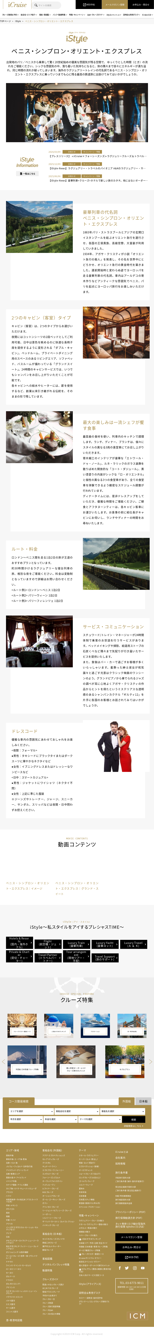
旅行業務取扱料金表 (123, 1203)
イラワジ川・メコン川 (14, 1297)
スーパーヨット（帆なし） (88, 1159)
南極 (8, 1216)
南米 (8, 1212)
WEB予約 (132, 1257)
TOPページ (5, 21)
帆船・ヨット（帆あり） (87, 1162)
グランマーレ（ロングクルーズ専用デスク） (94, 1302)
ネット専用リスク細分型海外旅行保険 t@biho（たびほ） (130, 1225)
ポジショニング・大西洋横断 (17, 1252)
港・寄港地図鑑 (14, 1320)
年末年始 (82, 1192)
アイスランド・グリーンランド (17, 1170)
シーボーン (46, 1214)
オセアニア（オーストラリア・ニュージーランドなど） (22, 1241)
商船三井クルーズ (49, 1242)
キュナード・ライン (49, 1166)
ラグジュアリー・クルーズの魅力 (91, 1220)
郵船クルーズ (47, 1250)
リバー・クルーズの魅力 (88, 1235)
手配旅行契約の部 (122, 1177)
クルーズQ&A (47, 1310)
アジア (8, 1233)
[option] (27, 871)
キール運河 (10, 1308)
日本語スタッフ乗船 (87, 1199)
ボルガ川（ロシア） (13, 1283)
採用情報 (120, 1163)
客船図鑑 (47, 1258)
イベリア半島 (11, 1181)
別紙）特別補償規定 (123, 1196)
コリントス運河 (12, 1311)
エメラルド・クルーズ (50, 1173)
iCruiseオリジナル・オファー (90, 1258)
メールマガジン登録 (131, 1237)
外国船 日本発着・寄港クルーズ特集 (93, 1246)
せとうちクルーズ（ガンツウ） (53, 1239)
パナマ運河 (10, 1300)
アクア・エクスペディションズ (53, 1155)
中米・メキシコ (11, 1205)
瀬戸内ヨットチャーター (51, 1246)
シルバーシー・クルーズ (51, 1218)
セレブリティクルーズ (50, 1159)
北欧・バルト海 (11, 1162)
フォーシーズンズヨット (51, 1177)
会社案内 (120, 1157)
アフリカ (9, 1223)
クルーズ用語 (47, 1303)
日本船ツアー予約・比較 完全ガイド (93, 1243)
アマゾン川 (10, 1287)
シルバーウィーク (86, 1184)
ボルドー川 (10, 1276)
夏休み (82, 1188)
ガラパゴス (10, 1209)
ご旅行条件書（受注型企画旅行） (128, 1190)
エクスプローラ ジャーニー (53, 1170)
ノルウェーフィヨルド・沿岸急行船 (19, 1166)
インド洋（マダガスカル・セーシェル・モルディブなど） (22, 1228)
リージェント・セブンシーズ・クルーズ (56, 1210)
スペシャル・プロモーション (89, 1207)
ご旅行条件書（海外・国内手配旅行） (129, 1181)
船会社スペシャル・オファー (90, 1261)
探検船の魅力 (84, 1231)
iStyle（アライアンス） (90, 1284)
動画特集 (47, 1270)
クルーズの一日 (48, 1299)
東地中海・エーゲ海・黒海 (16, 1159)
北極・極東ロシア (13, 1173)
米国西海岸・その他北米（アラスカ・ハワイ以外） (22, 1200)
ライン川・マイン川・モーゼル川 (18, 1265)
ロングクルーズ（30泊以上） (90, 1177)
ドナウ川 (9, 1261)
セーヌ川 (9, 1272)
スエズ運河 (10, 1304)
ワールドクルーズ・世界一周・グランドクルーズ (21, 1257)
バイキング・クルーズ (50, 1225)
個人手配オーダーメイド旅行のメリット (94, 1265)
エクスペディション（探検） (89, 1166)
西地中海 (10, 1155)
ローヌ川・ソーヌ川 (13, 1269)
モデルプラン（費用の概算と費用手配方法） (95, 1270)
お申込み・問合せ (131, 1247)
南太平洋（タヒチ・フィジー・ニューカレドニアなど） (22, 1247)
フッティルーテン (48, 1184)
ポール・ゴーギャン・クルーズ (53, 1199)
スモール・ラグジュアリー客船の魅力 (93, 1224)
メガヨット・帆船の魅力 (88, 1228)
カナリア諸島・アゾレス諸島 (17, 1184)
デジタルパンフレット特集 (55, 1264)
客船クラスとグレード (51, 1291)
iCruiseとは (121, 1152)
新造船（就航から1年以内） (89, 1203)
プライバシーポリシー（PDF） (130, 1212)
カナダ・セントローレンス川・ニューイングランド (21, 1292)
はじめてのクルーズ (50, 1288)
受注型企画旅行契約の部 (125, 1187)
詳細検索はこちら (132, 1125)
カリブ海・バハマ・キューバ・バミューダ (21, 1188)
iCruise (17, 4)
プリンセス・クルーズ (50, 1207)
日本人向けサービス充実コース (91, 1275)
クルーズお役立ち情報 (51, 1314)
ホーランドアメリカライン (52, 1181)
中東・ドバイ (11, 1220)
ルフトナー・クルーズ (50, 1188)
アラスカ (9, 1192)
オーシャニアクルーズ (51, 1196)
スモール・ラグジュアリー (89, 1155)
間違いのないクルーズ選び (53, 1284)
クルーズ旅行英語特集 (51, 1306)
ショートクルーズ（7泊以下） (90, 1173)
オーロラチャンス (86, 1170)
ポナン (45, 1203)
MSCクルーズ (47, 1192)
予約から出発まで (49, 1295)
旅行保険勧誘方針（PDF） (129, 1218)
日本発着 (82, 1196)
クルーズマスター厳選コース (91, 1254)
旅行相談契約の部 (122, 1199)
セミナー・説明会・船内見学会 (91, 1298)
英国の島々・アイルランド (16, 1177)
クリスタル (46, 1162)
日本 (8, 1237)
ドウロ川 (9, 1280)
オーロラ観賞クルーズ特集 (89, 1250)
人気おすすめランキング (90, 1239)
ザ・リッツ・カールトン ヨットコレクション (58, 1221)
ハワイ (8, 1196)
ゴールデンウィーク (86, 1181)
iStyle (18, 21)
